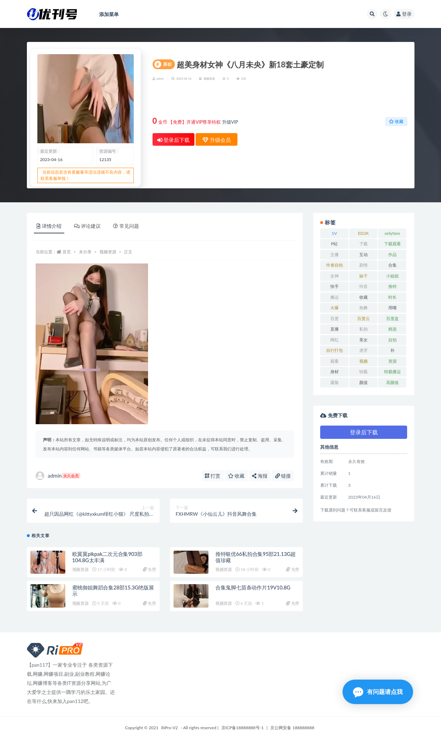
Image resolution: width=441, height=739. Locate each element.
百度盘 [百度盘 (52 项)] (392, 318)
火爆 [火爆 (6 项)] (334, 307)
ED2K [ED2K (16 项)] (363, 233)
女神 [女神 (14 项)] (334, 275)
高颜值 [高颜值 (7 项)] (392, 382)
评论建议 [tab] (87, 226)
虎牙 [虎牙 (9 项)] (363, 350)
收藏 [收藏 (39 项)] (363, 297)
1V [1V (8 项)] (334, 233)
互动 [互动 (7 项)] (363, 254)
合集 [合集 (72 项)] (392, 265)
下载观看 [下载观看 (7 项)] (392, 243)
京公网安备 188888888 (292, 727)
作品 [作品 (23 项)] (392, 254)
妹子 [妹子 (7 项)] (363, 275)
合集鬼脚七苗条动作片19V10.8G (253, 587)
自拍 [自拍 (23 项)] (392, 339)
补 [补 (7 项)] (392, 350)
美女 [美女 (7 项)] (363, 339)
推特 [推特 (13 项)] (392, 286)
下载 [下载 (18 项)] (363, 243)
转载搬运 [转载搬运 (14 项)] (392, 371)
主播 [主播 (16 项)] (334, 254)
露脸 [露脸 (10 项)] (334, 382)
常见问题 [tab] (126, 226)
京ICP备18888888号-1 (242, 727)
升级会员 (385, 100)
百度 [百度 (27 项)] (334, 318)
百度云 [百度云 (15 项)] (363, 318)
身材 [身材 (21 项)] (334, 371)
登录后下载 (173, 140)
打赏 (212, 476)
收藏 (396, 121)
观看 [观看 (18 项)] (334, 361)
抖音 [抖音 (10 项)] (363, 286)
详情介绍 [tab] (49, 226)
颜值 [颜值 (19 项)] (363, 382)
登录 (404, 14)
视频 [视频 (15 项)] (363, 361)
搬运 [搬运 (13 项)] (334, 297)
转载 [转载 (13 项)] (363, 371)
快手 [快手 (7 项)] (334, 286)
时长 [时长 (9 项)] (392, 297)
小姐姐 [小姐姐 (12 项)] (392, 275)
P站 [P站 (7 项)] (334, 243)
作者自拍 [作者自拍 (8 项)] (334, 265)
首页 (67, 251)
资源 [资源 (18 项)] (392, 361)
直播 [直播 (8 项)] (334, 329)
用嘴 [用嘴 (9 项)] (392, 307)
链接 (283, 476)
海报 (259, 476)
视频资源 (209, 78)
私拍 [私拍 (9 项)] (363, 329)
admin (58, 475)
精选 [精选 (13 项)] (392, 329)
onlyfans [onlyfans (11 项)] (392, 233)
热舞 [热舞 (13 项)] (363, 307)
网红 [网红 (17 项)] (334, 339)
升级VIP (230, 122)
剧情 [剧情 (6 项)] (363, 265)
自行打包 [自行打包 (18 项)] (334, 350)
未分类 (85, 251)
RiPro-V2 (169, 727)
